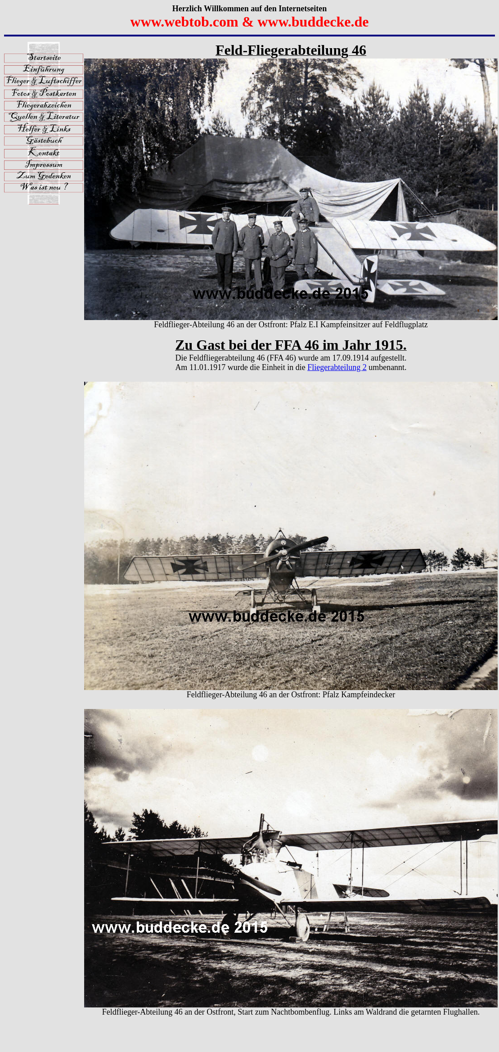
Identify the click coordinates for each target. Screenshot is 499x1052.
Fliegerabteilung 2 (336, 367)
